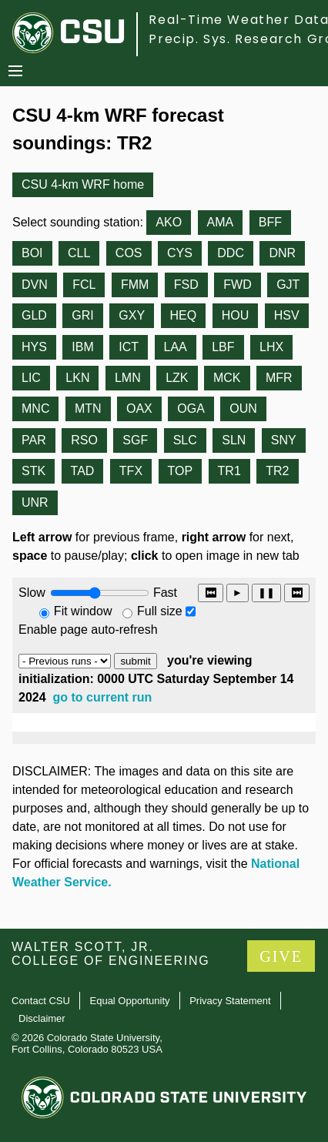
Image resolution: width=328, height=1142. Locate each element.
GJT (288, 284)
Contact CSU (41, 1000)
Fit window (83, 611)
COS (128, 253)
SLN (234, 440)
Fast (164, 592)
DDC (230, 253)
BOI (32, 253)
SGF (135, 440)
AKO (169, 222)
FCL (83, 284)
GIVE (281, 956)
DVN (35, 284)
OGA (191, 408)
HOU (235, 315)
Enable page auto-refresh (88, 629)
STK (33, 470)
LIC (31, 377)
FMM (135, 284)
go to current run (102, 697)
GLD (34, 315)
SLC (185, 440)
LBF (223, 346)
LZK (177, 377)
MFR (279, 377)
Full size (159, 611)
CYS (179, 253)
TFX (130, 470)
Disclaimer (41, 1018)
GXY (132, 315)
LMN (128, 377)
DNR (282, 253)
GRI (82, 315)
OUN (243, 408)
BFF (270, 222)
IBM (82, 346)
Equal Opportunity (130, 1000)
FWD (237, 284)
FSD (186, 284)
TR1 (229, 470)
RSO (84, 440)
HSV (287, 315)
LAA (175, 346)
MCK (227, 377)
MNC (35, 408)
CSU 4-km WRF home (83, 184)
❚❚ (266, 592)
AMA (220, 222)
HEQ (183, 315)
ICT (129, 346)
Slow (31, 592)
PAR (34, 440)
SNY (283, 440)
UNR (35, 502)
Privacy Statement (230, 1000)
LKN (77, 377)
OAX (139, 408)
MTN (88, 408)
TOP (180, 470)
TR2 (277, 470)
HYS (34, 346)
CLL (79, 253)
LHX (271, 346)
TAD (83, 470)
